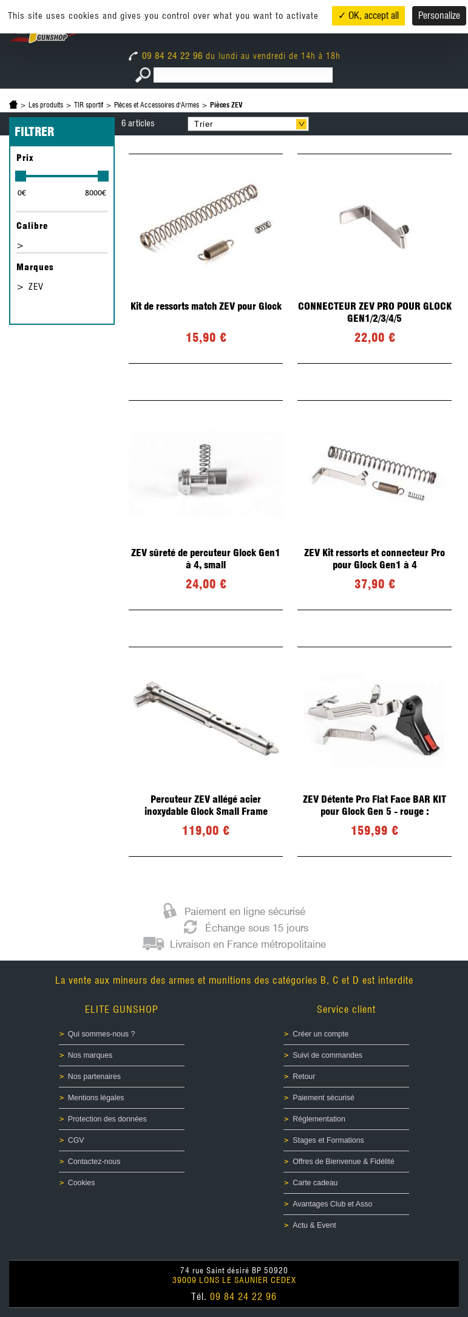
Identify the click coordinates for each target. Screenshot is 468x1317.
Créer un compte (320, 1034)
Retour (304, 1076)
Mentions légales (96, 1098)
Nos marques (90, 1055)
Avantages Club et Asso (332, 1204)
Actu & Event (314, 1225)
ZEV (36, 286)
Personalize (439, 15)
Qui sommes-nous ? (101, 1034)
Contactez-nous (94, 1161)
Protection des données (107, 1119)
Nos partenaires (94, 1076)
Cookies (81, 1183)
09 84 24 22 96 (167, 55)
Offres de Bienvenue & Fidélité (343, 1161)
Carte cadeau (315, 1183)
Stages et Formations (328, 1140)
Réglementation (319, 1119)
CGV (76, 1140)
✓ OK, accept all (368, 15)
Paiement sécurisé (323, 1098)
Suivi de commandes (327, 1055)
